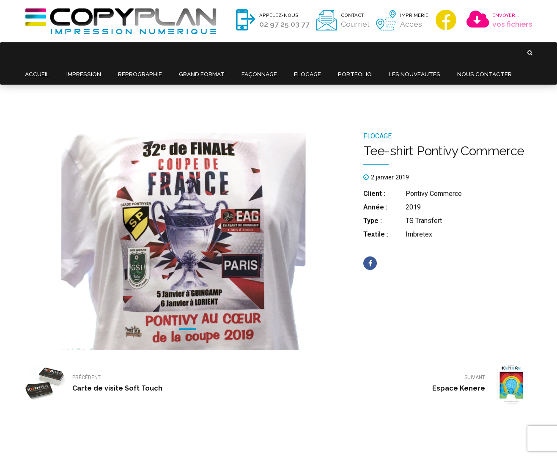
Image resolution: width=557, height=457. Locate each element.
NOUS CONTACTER (473, 53)
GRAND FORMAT (196, 53)
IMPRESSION (81, 53)
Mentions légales (167, 438)
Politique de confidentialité (222, 438)
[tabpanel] (187, 199)
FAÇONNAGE (253, 53)
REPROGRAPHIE (136, 53)
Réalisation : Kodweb (281, 438)
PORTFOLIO (346, 53)
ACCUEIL (36, 53)
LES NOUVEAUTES (404, 53)
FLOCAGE (300, 53)
